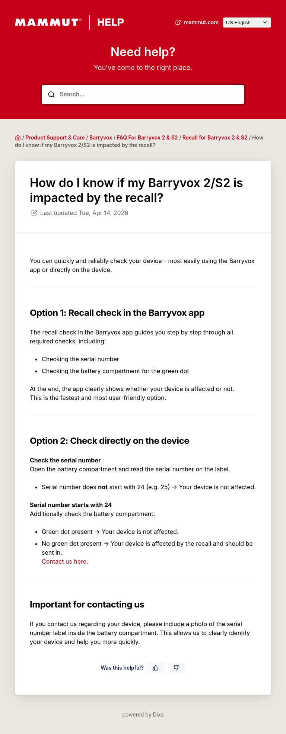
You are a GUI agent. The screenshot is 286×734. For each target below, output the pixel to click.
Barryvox (100, 137)
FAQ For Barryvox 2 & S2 (147, 137)
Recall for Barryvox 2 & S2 (215, 137)
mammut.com (196, 22)
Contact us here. (65, 561)
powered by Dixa (143, 714)
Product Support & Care (55, 137)
